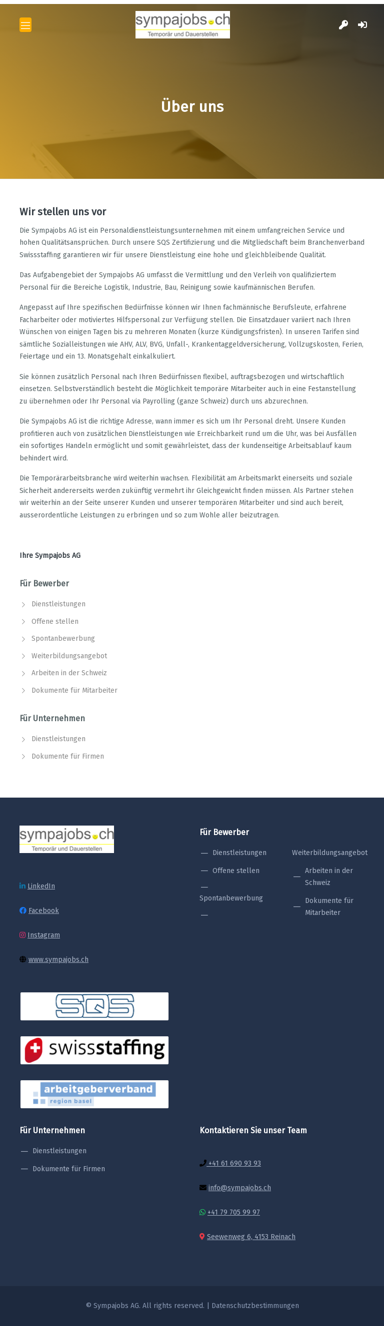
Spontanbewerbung (63, 638)
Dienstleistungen (59, 604)
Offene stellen (55, 621)
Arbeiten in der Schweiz (69, 673)
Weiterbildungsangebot (69, 656)
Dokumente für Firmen (68, 756)
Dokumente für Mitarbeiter (75, 690)
